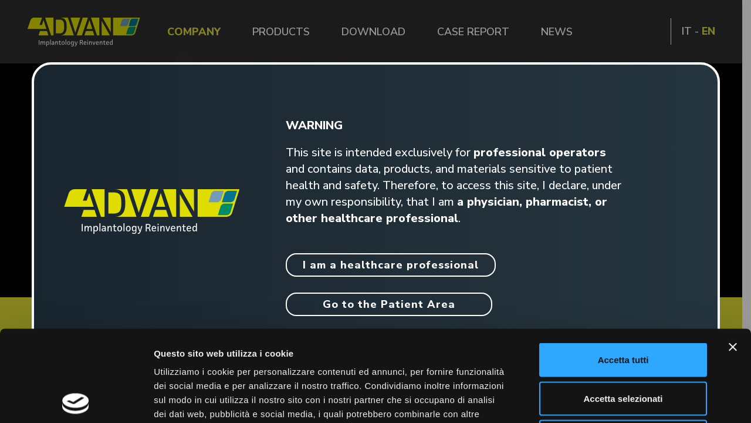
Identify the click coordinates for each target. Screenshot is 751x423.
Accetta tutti (623, 269)
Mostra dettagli (617, 400)
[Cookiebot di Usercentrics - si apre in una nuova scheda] (76, 400)
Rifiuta (623, 346)
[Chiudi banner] (733, 256)
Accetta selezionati (622, 308)
